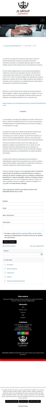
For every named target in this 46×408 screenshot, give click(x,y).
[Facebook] (19, 333)
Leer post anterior (9, 246)
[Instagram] (27, 333)
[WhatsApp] (23, 333)
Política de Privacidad (34, 233)
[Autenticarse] (2, 356)
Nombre (5, 201)
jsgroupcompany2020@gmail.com (13, 45)
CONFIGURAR (23, 401)
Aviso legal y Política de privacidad (31, 353)
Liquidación (10, 273)
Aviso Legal (21, 233)
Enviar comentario (9, 242)
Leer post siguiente (36, 246)
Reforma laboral (12, 269)
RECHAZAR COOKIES (12, 401)
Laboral (9, 277)
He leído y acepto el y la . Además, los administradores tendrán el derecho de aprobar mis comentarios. (24, 235)
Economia (10, 264)
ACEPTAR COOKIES (34, 401)
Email (4, 208)
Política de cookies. (23, 406)
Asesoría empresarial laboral (16, 281)
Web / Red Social (8, 215)
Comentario (6, 222)
